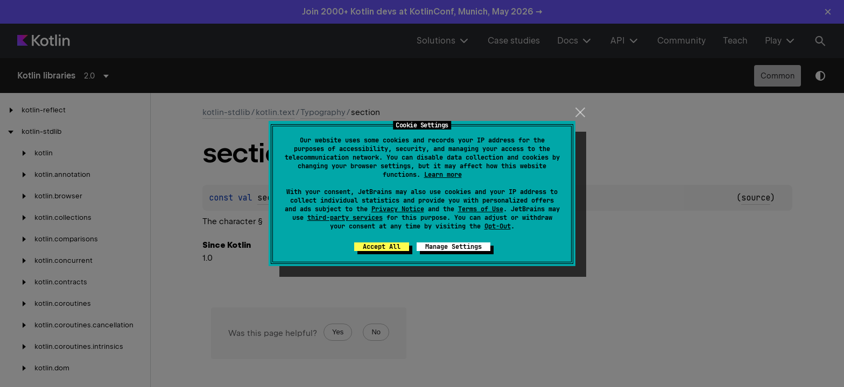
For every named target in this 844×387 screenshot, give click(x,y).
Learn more (443, 174)
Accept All (381, 246)
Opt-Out (497, 226)
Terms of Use (480, 209)
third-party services (345, 217)
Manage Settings (453, 246)
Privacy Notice (397, 209)
